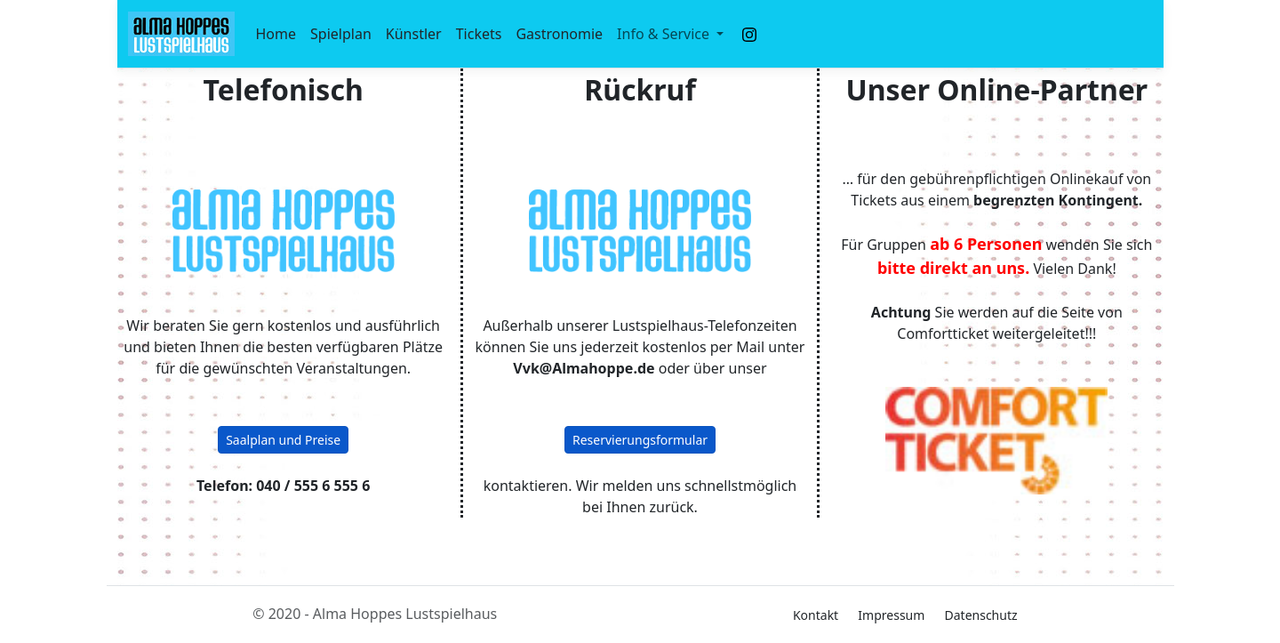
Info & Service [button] (665, 34)
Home (276, 34)
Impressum (891, 615)
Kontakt (815, 615)
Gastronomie (559, 34)
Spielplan (341, 34)
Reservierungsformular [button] (640, 439)
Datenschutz (981, 615)
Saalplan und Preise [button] (283, 439)
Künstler (414, 34)
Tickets (479, 34)
